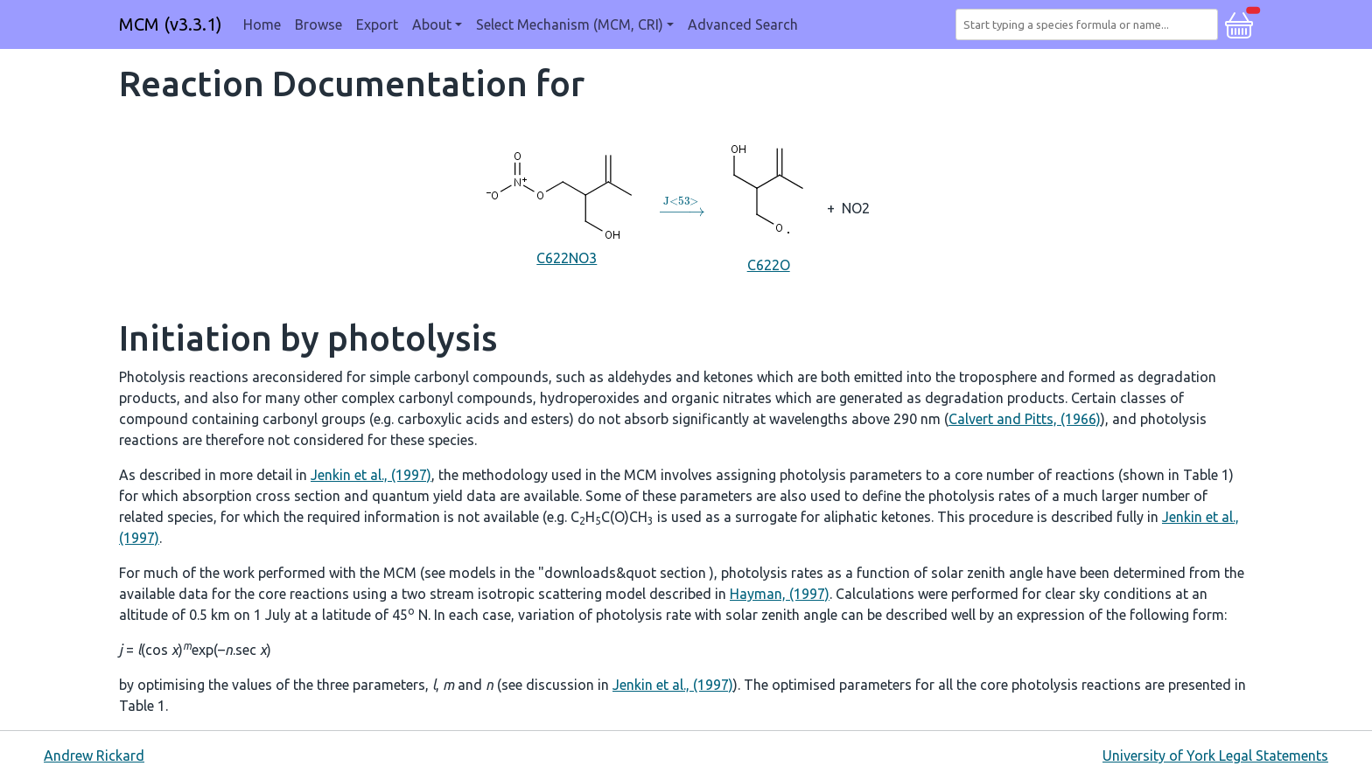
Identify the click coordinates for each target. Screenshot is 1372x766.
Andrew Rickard (94, 755)
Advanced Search (743, 24)
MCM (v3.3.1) (170, 24)
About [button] (432, 24)
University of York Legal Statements (1215, 755)
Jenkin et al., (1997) (371, 475)
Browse (318, 24)
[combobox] (1090, 24)
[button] (1239, 23)
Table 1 (1206, 475)
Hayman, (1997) (780, 594)
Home (262, 24)
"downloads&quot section (624, 573)
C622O (768, 206)
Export (377, 24)
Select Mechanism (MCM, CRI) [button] (569, 24)
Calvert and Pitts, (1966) (1024, 419)
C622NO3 (567, 206)
